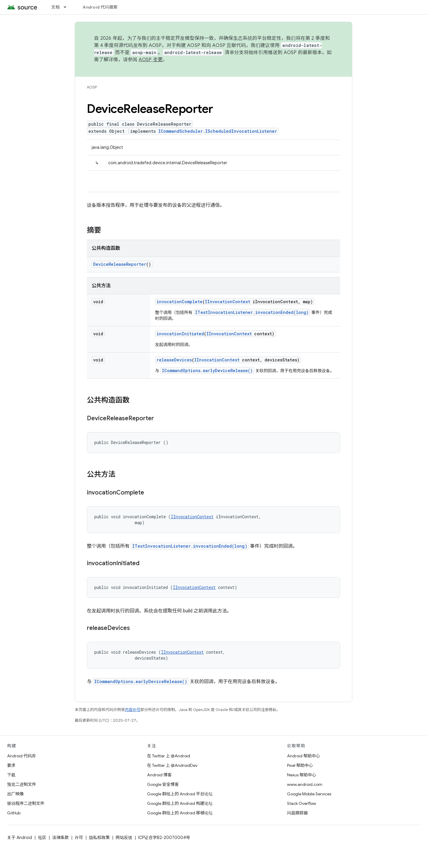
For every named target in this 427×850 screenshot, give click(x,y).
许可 (79, 837)
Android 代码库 (21, 756)
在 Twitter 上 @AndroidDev (172, 765)
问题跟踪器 (297, 813)
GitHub (13, 813)
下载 (11, 775)
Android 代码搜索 (100, 7)
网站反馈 (124, 837)
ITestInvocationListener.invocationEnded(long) (252, 312)
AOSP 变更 (151, 60)
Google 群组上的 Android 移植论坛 (180, 813)
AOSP (92, 87)
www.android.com (304, 784)
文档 (55, 7)
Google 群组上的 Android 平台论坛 (180, 794)
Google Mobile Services (309, 794)
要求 (11, 765)
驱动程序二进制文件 (25, 803)
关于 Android (19, 837)
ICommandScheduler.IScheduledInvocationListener (217, 131)
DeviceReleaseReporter (119, 264)
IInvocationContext (227, 301)
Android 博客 (159, 775)
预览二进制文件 (21, 784)
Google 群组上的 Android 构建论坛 (180, 803)
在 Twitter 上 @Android (168, 756)
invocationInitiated (180, 333)
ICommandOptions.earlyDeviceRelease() (207, 370)
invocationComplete (180, 301)
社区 (42, 837)
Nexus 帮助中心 (301, 775)
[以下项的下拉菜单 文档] (68, 7)
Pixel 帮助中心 (300, 765)
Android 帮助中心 (303, 756)
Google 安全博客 (163, 784)
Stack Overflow (301, 803)
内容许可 (132, 709)
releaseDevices (174, 360)
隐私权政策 (99, 837)
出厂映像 (15, 794)
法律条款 (60, 837)
